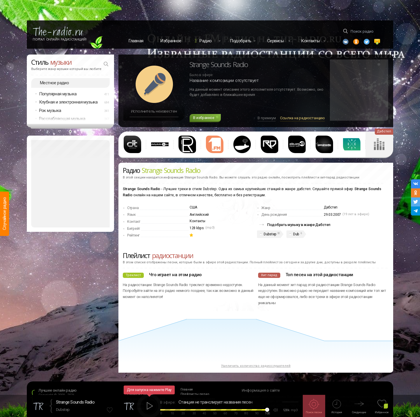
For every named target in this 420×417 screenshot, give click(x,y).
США (193, 207)
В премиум (267, 118)
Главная (136, 40)
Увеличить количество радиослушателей (255, 366)
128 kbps (197, 228)
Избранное (170, 40)
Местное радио (54, 82)
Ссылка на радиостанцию (302, 118)
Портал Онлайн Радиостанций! (60, 39)
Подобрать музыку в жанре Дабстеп (298, 224)
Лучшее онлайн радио (57, 390)
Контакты (197, 221)
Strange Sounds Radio (75, 402)
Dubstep (270, 234)
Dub (296, 234)
